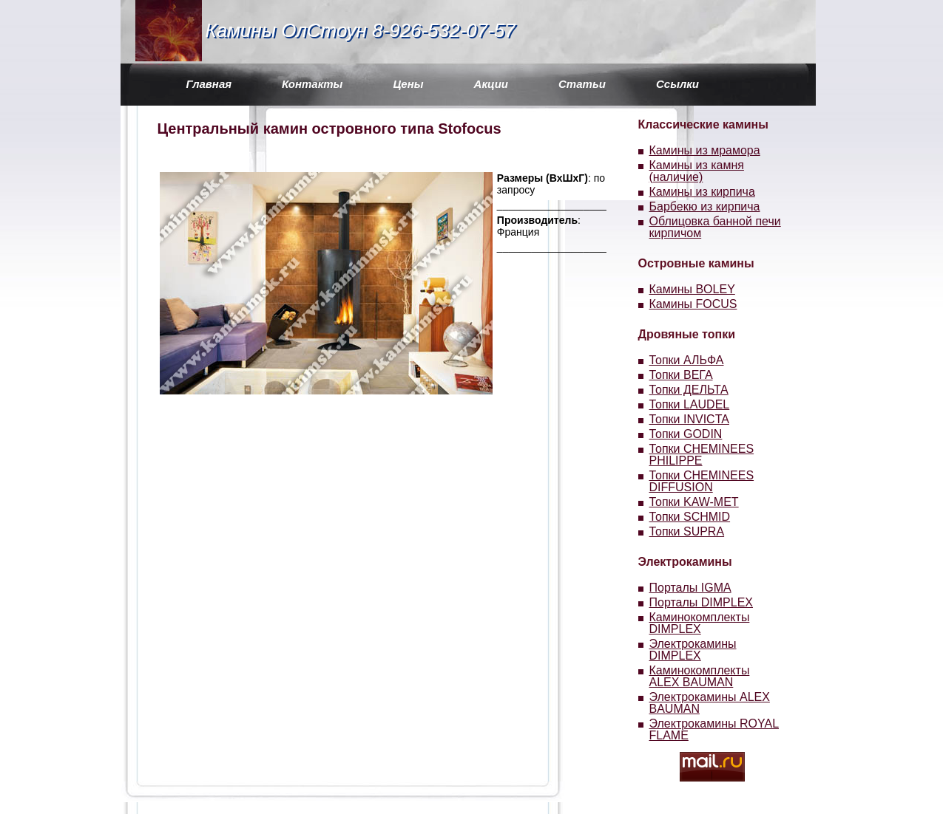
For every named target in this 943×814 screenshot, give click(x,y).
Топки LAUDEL (689, 404)
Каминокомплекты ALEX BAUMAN (699, 676)
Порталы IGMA (690, 587)
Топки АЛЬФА (686, 360)
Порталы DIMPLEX (701, 602)
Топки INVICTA (689, 419)
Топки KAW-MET (694, 502)
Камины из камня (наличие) (696, 171)
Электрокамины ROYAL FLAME (714, 729)
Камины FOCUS (693, 304)
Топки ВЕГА (681, 375)
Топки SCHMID (690, 516)
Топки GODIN (686, 434)
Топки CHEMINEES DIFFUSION (701, 481)
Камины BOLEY (692, 289)
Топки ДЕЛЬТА (689, 389)
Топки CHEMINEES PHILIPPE (701, 454)
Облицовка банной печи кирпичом (715, 227)
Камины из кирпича (702, 191)
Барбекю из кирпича (704, 206)
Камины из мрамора (704, 150)
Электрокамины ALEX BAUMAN (709, 703)
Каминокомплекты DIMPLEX (699, 623)
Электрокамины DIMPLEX (693, 649)
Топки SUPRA (687, 531)
